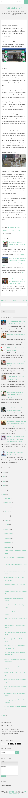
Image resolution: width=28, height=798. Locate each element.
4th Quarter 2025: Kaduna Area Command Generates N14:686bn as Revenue (17, 244)
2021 (4, 476)
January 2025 (7, 498)
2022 (4, 481)
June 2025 (6, 520)
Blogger (25, 791)
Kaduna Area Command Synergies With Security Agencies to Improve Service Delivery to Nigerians (17, 281)
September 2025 (8, 534)
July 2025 (6, 525)
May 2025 (6, 516)
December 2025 (7, 547)
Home (14, 300)
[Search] (8, 752)
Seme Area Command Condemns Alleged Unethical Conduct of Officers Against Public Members (16, 363)
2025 (4, 494)
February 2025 (7, 502)
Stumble (11, 230)
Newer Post (3, 300)
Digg (18, 230)
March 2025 (7, 507)
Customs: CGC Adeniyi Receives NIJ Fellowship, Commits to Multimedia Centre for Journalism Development (13, 732)
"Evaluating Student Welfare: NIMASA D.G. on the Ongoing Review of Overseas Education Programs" (16, 423)
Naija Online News (14, 7)
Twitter (17, 227)
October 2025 (7, 538)
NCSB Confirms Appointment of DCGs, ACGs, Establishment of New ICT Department (16, 394)
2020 (4, 472)
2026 (4, 716)
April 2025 (6, 511)
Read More (22, 254)
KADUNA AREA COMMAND (8, 22)
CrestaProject (12, 792)
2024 (4, 490)
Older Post (24, 300)
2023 (4, 485)
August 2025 (7, 529)
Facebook (11, 227)
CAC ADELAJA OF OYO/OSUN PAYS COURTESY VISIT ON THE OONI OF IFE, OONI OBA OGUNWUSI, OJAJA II (16, 439)
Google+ (5, 230)
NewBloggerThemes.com (14, 793)
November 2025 (7, 542)
